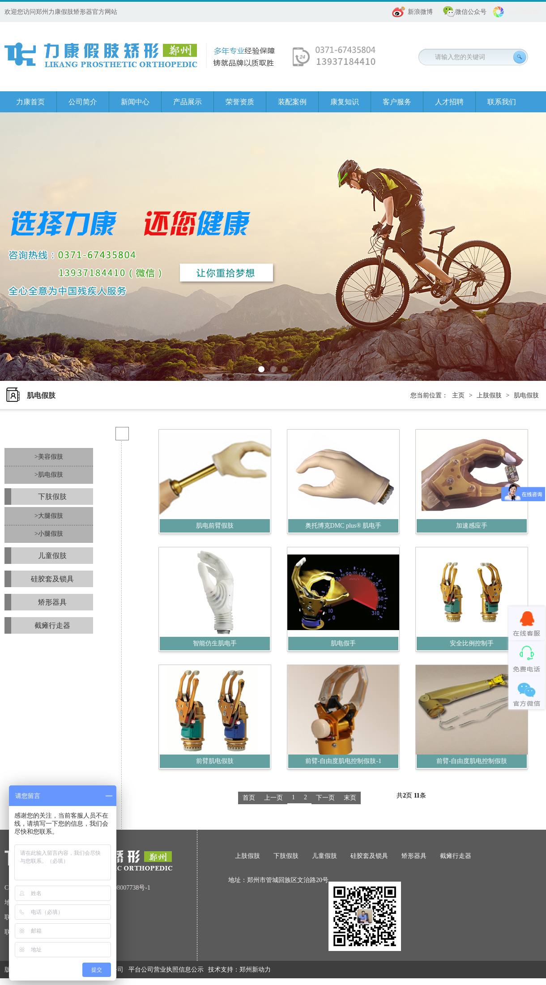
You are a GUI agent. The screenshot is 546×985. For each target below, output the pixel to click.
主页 (458, 395)
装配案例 (292, 102)
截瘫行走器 (52, 625)
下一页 (325, 797)
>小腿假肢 (48, 533)
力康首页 (30, 102)
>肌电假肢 (48, 474)
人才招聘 (449, 102)
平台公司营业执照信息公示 (166, 969)
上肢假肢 (489, 395)
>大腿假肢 (48, 515)
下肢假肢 (52, 496)
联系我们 (501, 102)
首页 (249, 797)
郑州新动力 (255, 969)
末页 (350, 797)
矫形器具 (52, 602)
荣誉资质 (240, 102)
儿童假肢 (52, 555)
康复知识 (344, 102)
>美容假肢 (48, 456)
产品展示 (187, 102)
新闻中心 (135, 102)
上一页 (273, 797)
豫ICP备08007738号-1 (121, 887)
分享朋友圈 (524, 12)
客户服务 (397, 102)
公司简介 (82, 102)
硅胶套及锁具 (52, 579)
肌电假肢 (526, 395)
